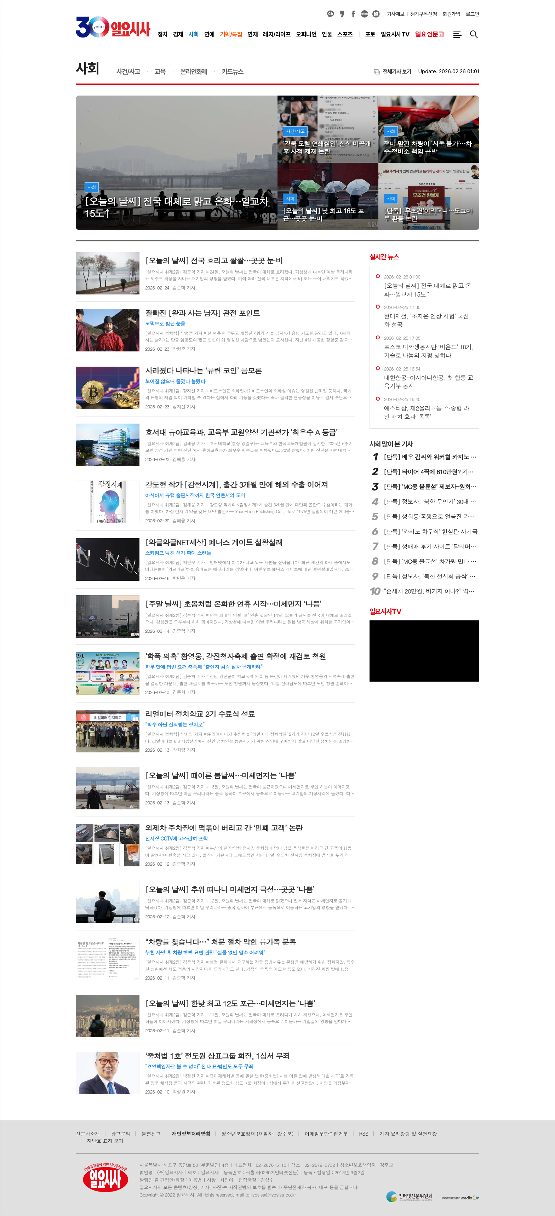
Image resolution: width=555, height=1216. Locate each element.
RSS (363, 1133)
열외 (376, 14)
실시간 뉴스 (384, 257)
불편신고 (150, 1133)
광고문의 (120, 1133)
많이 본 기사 (391, 444)
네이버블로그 (364, 14)
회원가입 (451, 14)
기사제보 (396, 14)
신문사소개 (88, 1133)
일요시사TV (385, 611)
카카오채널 (330, 14)
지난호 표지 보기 (105, 1140)
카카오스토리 (342, 14)
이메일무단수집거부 (326, 1133)
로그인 (472, 14)
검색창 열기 (474, 34)
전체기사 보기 (397, 71)
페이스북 (353, 14)
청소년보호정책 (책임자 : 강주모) (257, 1133)
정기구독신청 (423, 14)
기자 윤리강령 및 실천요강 (408, 1133)
